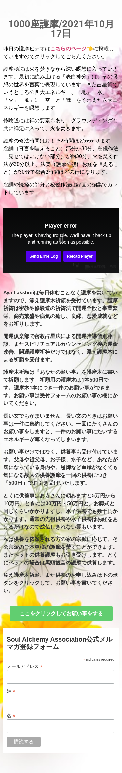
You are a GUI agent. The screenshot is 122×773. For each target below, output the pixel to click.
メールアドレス (25, 666)
